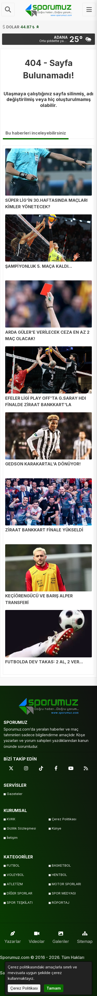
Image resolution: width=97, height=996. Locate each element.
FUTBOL (13, 865)
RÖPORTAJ (60, 903)
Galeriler (61, 936)
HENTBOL (59, 875)
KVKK (11, 819)
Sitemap (85, 936)
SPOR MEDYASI (64, 893)
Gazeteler (15, 794)
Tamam (54, 988)
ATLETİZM (15, 884)
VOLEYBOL (15, 875)
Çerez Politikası (64, 819)
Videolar (37, 936)
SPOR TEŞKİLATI (20, 903)
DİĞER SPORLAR (19, 893)
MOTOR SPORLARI (66, 884)
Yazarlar (12, 936)
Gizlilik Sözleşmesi (21, 828)
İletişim (12, 838)
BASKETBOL (61, 865)
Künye (56, 828)
